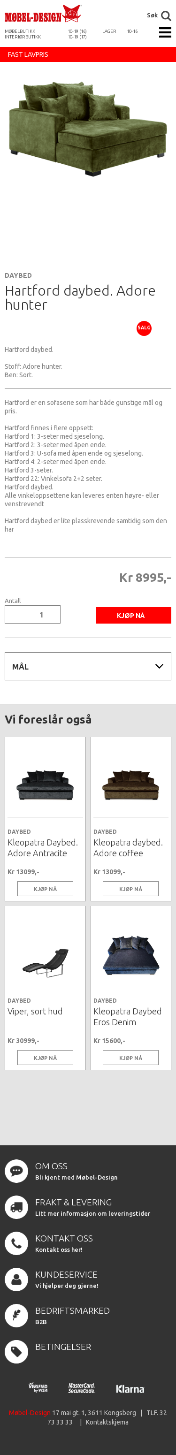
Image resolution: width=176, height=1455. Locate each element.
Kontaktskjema (107, 1422)
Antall (13, 601)
